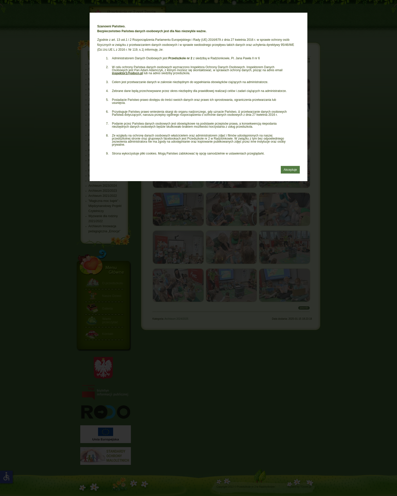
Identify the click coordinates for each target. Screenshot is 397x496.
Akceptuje (290, 169)
